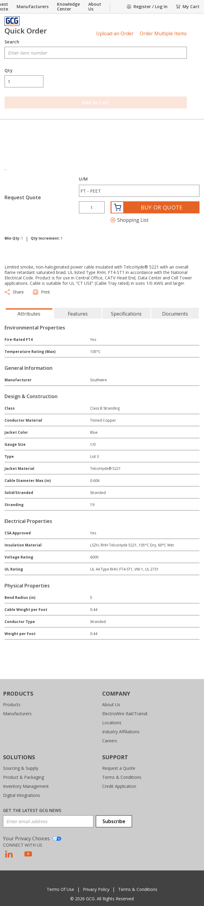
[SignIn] (147, 6)
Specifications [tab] (126, 313)
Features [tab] (78, 313)
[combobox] (96, 53)
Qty (9, 70)
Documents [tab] (175, 313)
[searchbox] (96, 53)
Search (12, 42)
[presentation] (29, 313)
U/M (83, 179)
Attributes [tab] (28, 313)
